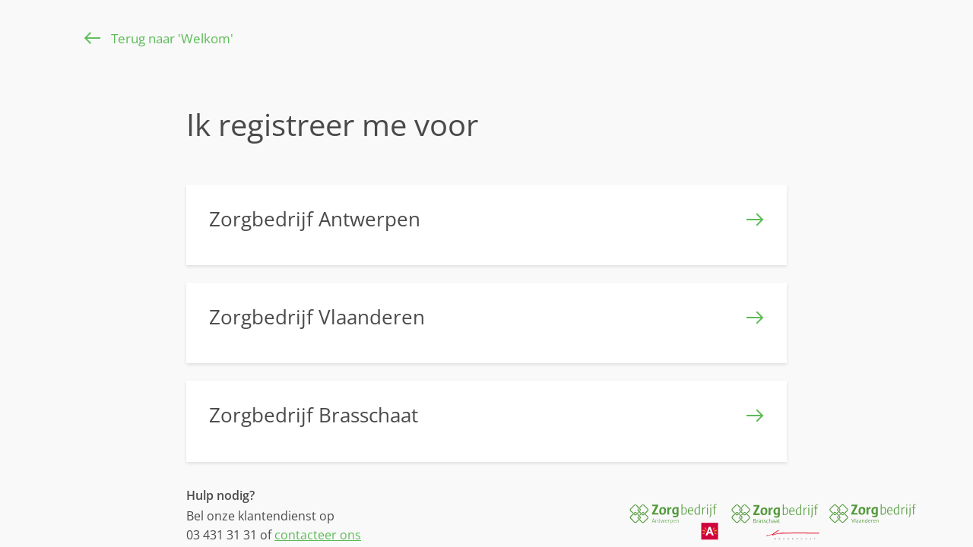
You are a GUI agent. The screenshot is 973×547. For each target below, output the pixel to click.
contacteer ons (317, 534)
